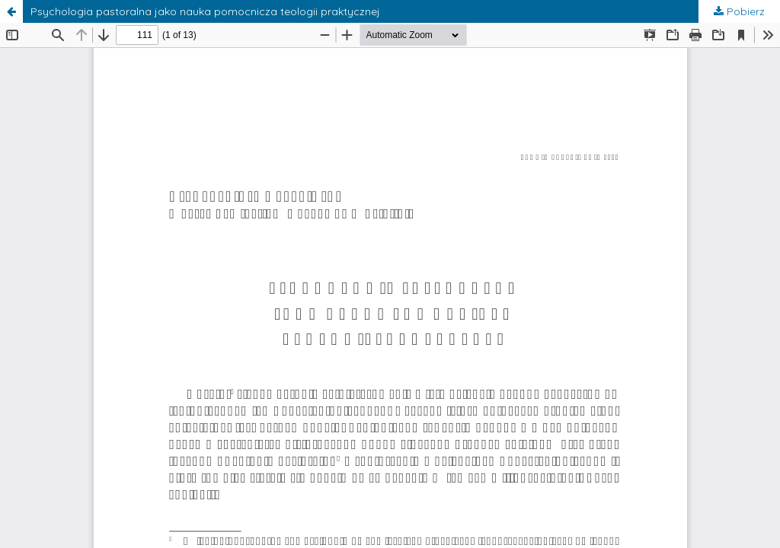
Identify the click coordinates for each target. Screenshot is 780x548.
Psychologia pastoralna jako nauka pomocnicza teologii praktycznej (205, 11)
